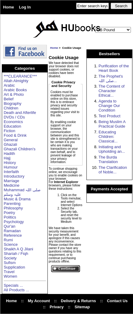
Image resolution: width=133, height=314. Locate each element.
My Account (39, 301)
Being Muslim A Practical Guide (112, 124)
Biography (12, 103)
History (10, 162)
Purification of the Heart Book (114, 68)
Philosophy (13, 208)
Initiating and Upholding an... (112, 149)
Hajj (7, 158)
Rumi (8, 240)
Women (10, 276)
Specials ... (13, 285)
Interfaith (11, 171)
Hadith (9, 153)
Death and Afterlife (20, 112)
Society (10, 258)
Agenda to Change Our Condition (109, 105)
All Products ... (16, 290)
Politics (10, 217)
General (11, 140)
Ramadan (12, 231)
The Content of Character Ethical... (112, 91)
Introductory (14, 176)
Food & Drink (15, 135)
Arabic (9, 85)
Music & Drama (17, 199)
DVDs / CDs (14, 117)
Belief (9, 99)
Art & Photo (14, 94)
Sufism (10, 262)
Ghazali (10, 144)
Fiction (9, 131)
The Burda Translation (108, 159)
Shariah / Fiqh (16, 253)
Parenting (12, 203)
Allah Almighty (16, 80)
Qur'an (9, 226)
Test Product (109, 116)
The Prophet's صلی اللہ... (111, 78)
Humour (11, 167)
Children (11, 108)
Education (12, 126)
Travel (9, 271)
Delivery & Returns (78, 301)
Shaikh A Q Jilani (18, 249)
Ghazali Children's (19, 149)
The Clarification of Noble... (113, 169)
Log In (25, 7)
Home (8, 7)
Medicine (11, 185)
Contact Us (117, 301)
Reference (13, 235)
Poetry (9, 212)
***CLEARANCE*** (20, 76)
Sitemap (82, 307)
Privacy (56, 307)
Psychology (14, 221)
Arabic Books (15, 90)
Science (11, 244)
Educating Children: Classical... (108, 136)
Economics (13, 121)
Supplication (14, 267)
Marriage (11, 181)
